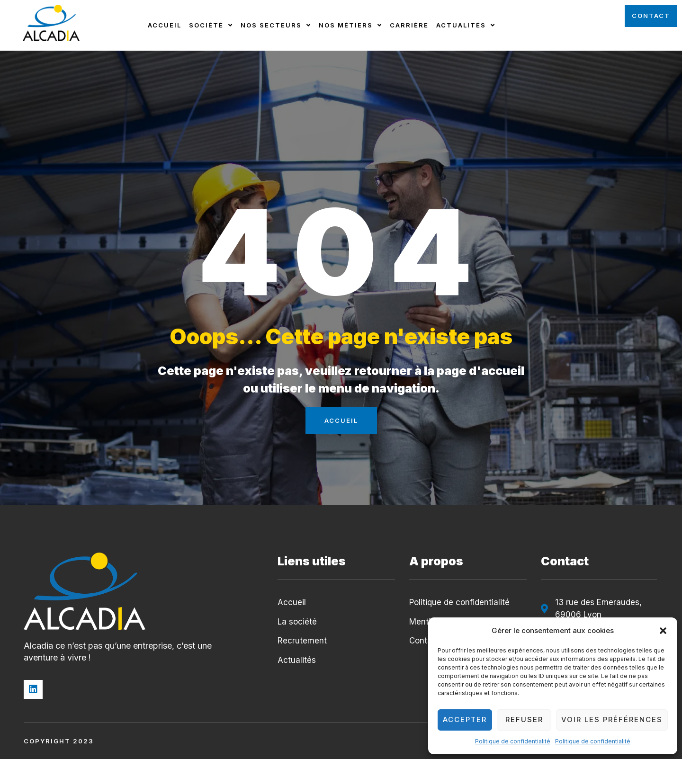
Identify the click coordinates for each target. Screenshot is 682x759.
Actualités (465, 25)
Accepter (465, 719)
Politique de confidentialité (512, 741)
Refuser (524, 719)
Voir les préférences (612, 719)
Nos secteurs (276, 25)
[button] (663, 630)
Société (211, 25)
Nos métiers (350, 25)
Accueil (164, 25)
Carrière (409, 25)
